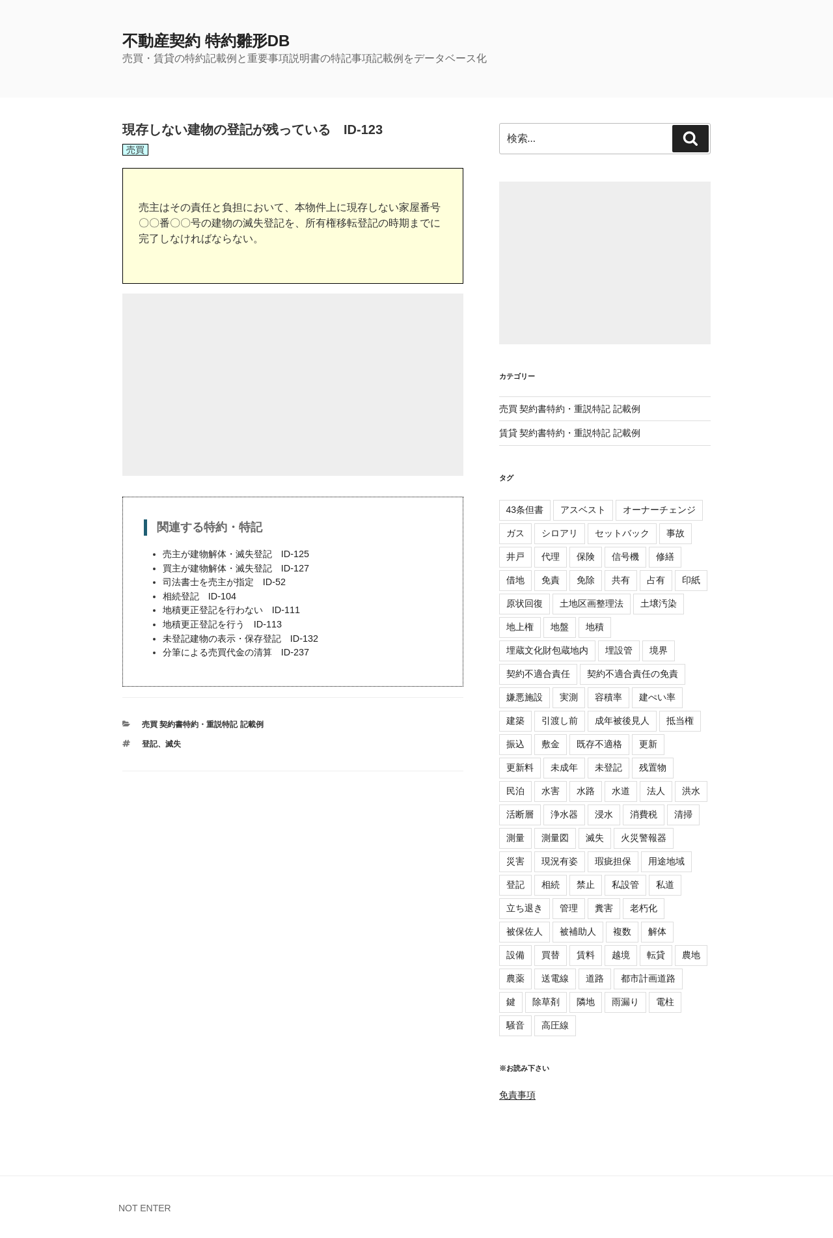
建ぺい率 (657, 697)
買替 (550, 955)
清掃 (683, 814)
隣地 (586, 1002)
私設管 (625, 884)
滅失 (173, 744)
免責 (550, 580)
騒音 (515, 1025)
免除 (586, 580)
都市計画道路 (648, 978)
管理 (569, 908)
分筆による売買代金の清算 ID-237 (236, 652)
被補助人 (578, 931)
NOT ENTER (144, 1208)
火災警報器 (643, 837)
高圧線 (555, 1025)
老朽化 (643, 908)
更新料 (520, 767)
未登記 (608, 767)
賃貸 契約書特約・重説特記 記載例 (570, 433)
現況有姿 (559, 861)
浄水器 (564, 814)
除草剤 (546, 1002)
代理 (550, 556)
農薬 (515, 978)
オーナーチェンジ (659, 509)
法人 (656, 791)
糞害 (604, 908)
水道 (621, 791)
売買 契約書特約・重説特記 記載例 (203, 724)
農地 (691, 955)
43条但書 (525, 509)
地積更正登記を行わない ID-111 (231, 610)
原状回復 (524, 603)
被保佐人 (524, 931)
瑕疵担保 (613, 861)
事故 (675, 533)
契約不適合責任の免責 (632, 673)
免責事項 (517, 1095)
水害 (550, 791)
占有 (656, 580)
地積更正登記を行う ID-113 (222, 624)
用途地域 (666, 861)
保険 (586, 556)
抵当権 (680, 720)
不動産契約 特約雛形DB (206, 40)
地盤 (560, 627)
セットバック (622, 533)
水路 (586, 791)
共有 (621, 580)
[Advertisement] (292, 385)
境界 (658, 650)
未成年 (564, 767)
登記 (149, 744)
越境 (621, 955)
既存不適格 (599, 744)
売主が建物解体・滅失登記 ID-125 (236, 554)
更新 (648, 744)
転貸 (656, 955)
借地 (515, 580)
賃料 (586, 955)
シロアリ (559, 533)
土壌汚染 (658, 603)
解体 (657, 931)
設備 (515, 955)
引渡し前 (559, 720)
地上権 (520, 627)
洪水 (691, 791)
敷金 (550, 744)
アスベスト (583, 509)
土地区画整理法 (591, 603)
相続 (550, 884)
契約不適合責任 (538, 673)
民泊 (515, 791)
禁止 (586, 884)
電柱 (665, 1002)
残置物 (652, 767)
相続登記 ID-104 (199, 596)
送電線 (555, 978)
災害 (515, 861)
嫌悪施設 (524, 697)
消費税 (643, 814)
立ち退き (524, 908)
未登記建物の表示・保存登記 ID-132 (240, 638)
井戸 (515, 556)
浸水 (604, 814)
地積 (595, 627)
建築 (515, 720)
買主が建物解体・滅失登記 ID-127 (236, 568)
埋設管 (619, 650)
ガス (515, 533)
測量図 (555, 837)
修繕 (665, 556)
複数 (622, 931)
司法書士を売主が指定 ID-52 (224, 582)
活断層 (520, 814)
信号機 (625, 556)
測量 (515, 837)
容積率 (608, 697)
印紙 (691, 580)
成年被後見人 (622, 720)
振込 (515, 744)
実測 (569, 697)
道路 (595, 978)
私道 (665, 884)
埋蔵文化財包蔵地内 (547, 650)
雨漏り (625, 1002)
